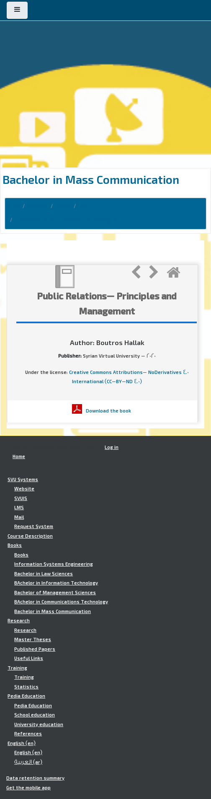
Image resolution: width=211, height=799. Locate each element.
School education (34, 714)
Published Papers (34, 649)
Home (13, 206)
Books (63, 206)
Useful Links (28, 658)
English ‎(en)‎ (22, 743)
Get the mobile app (28, 787)
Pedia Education (26, 696)
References (28, 733)
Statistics (26, 686)
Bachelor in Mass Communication (52, 611)
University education (38, 724)
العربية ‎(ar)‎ (28, 762)
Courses (37, 206)
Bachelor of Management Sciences (55, 592)
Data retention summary (35, 778)
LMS (19, 507)
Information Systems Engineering (53, 564)
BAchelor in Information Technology (56, 583)
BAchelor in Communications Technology (61, 601)
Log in (111, 447)
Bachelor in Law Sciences (43, 573)
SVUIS (20, 498)
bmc (83, 206)
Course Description (30, 536)
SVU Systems (23, 479)
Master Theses (32, 639)
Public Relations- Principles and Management (69, 220)
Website (24, 488)
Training (17, 668)
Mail (19, 517)
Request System (33, 526)
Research (19, 620)
